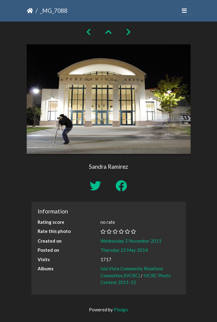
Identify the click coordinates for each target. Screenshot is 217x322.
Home (30, 10)
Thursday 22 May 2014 (124, 250)
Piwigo (121, 309)
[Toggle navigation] (184, 10)
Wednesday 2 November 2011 (130, 241)
